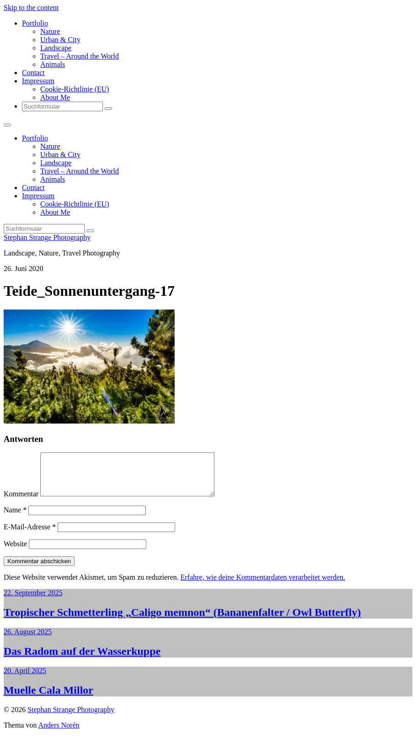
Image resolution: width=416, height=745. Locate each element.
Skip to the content (31, 7)
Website (15, 552)
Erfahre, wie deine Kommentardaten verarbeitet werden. (263, 585)
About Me (55, 97)
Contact (33, 72)
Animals (52, 64)
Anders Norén (59, 733)
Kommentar (21, 502)
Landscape (55, 48)
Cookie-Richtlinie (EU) (74, 89)
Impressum (38, 81)
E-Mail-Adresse (30, 535)
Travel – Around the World (79, 56)
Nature (50, 31)
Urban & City (60, 40)
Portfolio (35, 23)
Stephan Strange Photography (47, 237)
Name (15, 518)
